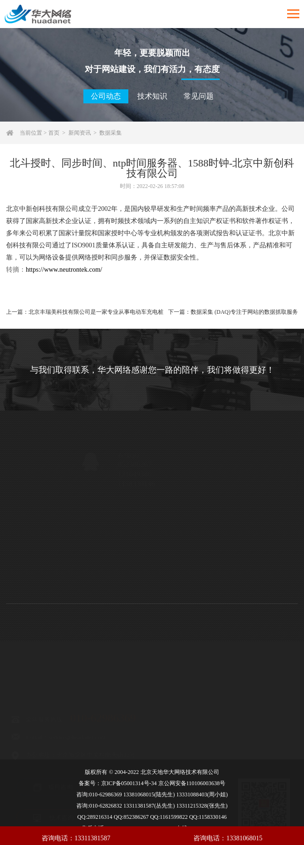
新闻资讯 (79, 133)
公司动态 (106, 96)
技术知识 (152, 96)
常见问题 (199, 96)
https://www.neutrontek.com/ (64, 269)
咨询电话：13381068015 (227, 838)
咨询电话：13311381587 (76, 838)
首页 (53, 133)
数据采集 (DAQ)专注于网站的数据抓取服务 (244, 312)
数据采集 (110, 133)
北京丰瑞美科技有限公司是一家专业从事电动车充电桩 (96, 312)
